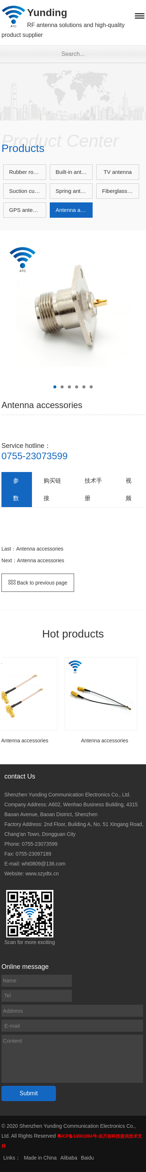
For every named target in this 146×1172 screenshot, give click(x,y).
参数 (16, 489)
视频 (128, 489)
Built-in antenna (74, 172)
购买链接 (52, 489)
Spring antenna (74, 191)
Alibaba (68, 1158)
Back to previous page (37, 583)
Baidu (87, 1158)
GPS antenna (25, 210)
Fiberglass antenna (120, 191)
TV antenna (118, 172)
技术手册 (93, 489)
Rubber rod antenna (27, 172)
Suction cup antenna (27, 191)
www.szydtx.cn (42, 873)
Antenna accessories (74, 210)
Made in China (40, 1158)
